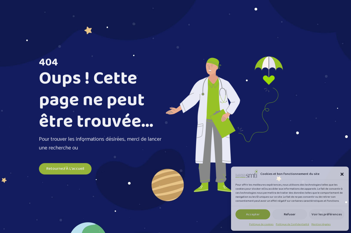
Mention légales (321, 224)
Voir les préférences (327, 214)
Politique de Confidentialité (292, 224)
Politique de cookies (261, 224)
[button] (342, 174)
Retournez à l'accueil (65, 169)
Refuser (289, 214)
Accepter (253, 214)
